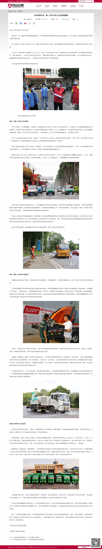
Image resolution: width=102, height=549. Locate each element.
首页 (15, 11)
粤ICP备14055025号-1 (52, 547)
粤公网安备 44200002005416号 (38, 547)
